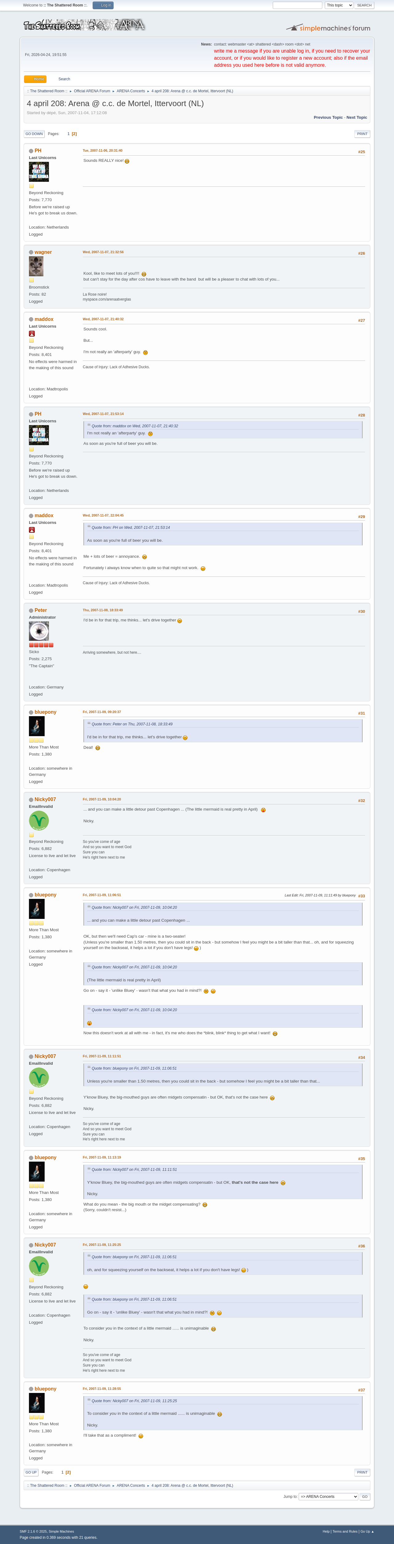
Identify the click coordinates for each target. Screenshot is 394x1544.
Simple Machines (61, 1531)
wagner (43, 252)
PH (37, 150)
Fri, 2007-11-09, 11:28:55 (102, 1388)
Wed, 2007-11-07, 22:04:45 (103, 515)
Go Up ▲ (367, 1531)
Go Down (34, 134)
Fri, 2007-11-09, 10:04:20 (102, 799)
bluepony (45, 712)
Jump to (290, 1496)
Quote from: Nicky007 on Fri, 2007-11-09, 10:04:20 (134, 907)
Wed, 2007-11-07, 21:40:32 (103, 319)
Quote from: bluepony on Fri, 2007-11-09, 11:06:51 (134, 1068)
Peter (40, 610)
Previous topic (328, 117)
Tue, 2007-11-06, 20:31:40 (103, 150)
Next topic (357, 117)
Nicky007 (45, 799)
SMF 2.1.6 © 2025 (33, 1531)
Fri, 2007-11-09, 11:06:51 (102, 895)
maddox (43, 319)
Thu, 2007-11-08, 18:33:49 (103, 610)
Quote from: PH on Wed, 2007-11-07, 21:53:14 (131, 527)
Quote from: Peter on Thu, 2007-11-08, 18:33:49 (132, 724)
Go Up (31, 1472)
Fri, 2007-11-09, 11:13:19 (102, 1157)
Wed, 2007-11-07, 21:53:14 (103, 414)
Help (326, 1531)
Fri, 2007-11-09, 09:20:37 (102, 712)
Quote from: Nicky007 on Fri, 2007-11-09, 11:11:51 (134, 1169)
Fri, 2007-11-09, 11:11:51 (102, 1056)
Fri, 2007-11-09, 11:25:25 (102, 1245)
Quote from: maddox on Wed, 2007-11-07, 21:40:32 (135, 426)
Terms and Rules (345, 1531)
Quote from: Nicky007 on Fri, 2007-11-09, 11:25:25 (134, 1401)
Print (362, 134)
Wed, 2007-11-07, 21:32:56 (103, 252)
